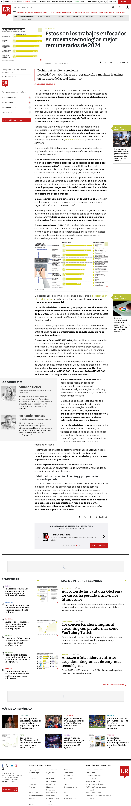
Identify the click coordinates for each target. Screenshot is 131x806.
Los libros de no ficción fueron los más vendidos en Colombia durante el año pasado (17, 675)
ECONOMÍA (29, 12)
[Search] (113, 7)
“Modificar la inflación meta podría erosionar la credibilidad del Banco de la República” (17, 658)
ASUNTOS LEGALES (90, 12)
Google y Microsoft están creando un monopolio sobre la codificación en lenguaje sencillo (122, 325)
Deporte (110, 715)
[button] (38, 537)
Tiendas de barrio (44, 16)
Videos (49, 804)
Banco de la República (75, 16)
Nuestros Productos (93, 775)
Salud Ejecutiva (70, 798)
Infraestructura (52, 793)
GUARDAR (122, 63)
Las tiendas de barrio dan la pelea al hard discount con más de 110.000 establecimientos (17, 641)
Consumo (32, 778)
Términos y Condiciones (95, 784)
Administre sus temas (12, 120)
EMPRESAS (38, 12)
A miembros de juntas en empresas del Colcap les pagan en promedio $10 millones (17, 608)
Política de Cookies (93, 793)
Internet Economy (36, 796)
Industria (9, 602)
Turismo (110, 735)
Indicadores (33, 793)
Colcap (114, 16)
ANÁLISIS (78, 12)
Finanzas (67, 735)
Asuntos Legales (35, 773)
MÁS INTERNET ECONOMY (113, 685)
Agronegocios (34, 770)
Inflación (89, 16)
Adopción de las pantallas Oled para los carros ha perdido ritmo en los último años (92, 595)
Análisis (67, 770)
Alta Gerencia (51, 770)
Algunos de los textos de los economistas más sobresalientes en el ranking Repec (17, 625)
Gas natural (27, 20)
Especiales (50, 784)
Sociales (32, 804)
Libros (17, 20)
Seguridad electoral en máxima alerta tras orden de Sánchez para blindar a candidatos (74, 723)
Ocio (66, 796)
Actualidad (68, 715)
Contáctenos (91, 778)
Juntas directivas (102, 16)
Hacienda (8, 619)
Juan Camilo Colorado (45, 84)
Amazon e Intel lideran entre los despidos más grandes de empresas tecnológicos (91, 661)
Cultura (8, 668)
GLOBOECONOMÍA (54, 12)
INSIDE (122, 12)
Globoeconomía (70, 787)
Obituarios (50, 796)
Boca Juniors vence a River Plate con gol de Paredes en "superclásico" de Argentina (117, 723)
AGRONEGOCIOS (68, 12)
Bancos (8, 586)
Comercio (9, 635)
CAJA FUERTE (103, 12)
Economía (68, 778)
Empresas (32, 784)
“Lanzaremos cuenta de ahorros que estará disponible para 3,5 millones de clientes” (16, 592)
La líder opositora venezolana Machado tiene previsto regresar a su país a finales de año (30, 723)
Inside (66, 793)
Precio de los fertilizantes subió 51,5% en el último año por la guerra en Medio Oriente (30, 743)
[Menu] (15, 12)
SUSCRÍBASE (124, 2)
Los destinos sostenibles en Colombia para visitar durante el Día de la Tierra (117, 743)
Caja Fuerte (50, 773)
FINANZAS (20, 12)
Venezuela (24, 715)
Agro (22, 735)
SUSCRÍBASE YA (98, 546)
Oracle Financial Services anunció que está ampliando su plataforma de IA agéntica (74, 743)
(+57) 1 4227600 (8, 781)
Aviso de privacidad (93, 781)
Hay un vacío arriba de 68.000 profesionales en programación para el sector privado (122, 155)
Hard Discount (59, 16)
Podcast (32, 798)
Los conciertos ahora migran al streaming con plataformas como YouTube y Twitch (90, 628)
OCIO (45, 12)
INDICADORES (114, 12)
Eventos (67, 784)
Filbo (121, 16)
